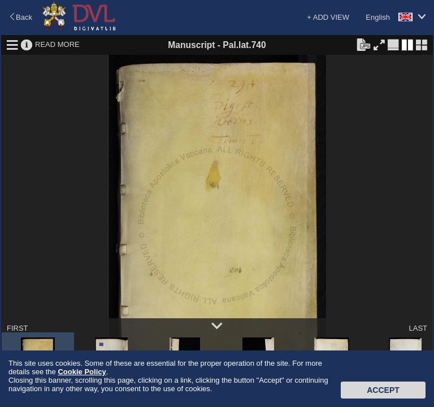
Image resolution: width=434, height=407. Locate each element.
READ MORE (57, 44)
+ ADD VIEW (328, 17)
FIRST (17, 328)
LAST (418, 328)
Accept (383, 390)
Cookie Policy (82, 371)
